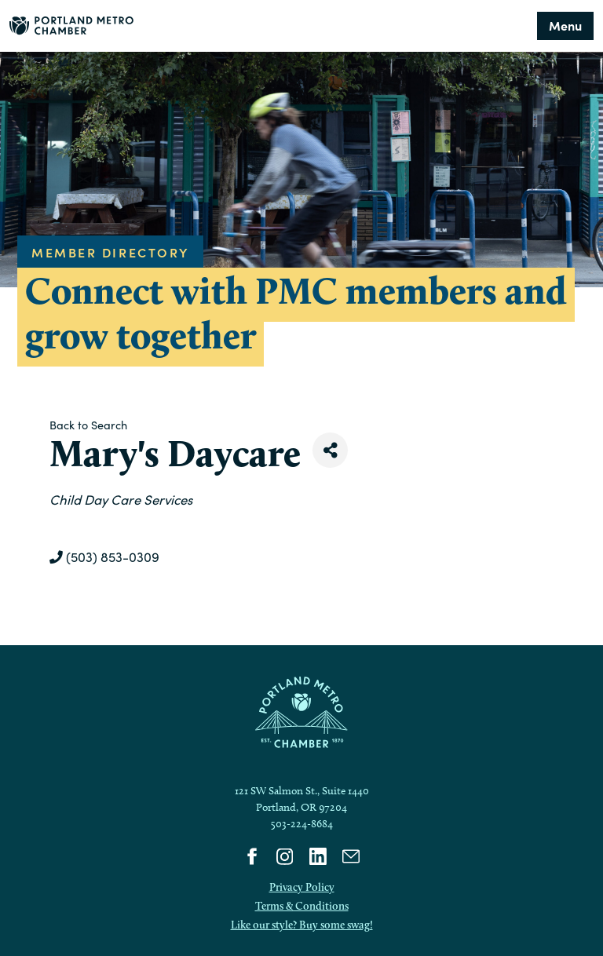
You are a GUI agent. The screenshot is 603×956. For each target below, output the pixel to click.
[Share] (330, 450)
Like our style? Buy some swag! (302, 925)
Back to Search (88, 424)
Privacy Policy (301, 887)
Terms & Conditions (302, 906)
